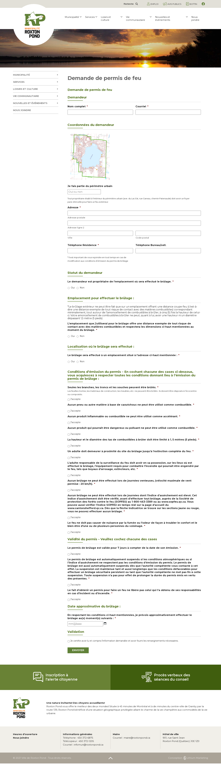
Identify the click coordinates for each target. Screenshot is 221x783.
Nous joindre (195, 18)
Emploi (152, 4)
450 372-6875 (78, 737)
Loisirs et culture (111, 18)
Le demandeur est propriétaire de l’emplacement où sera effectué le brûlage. (121, 281)
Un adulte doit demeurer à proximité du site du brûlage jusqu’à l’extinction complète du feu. (131, 451)
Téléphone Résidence (83, 245)
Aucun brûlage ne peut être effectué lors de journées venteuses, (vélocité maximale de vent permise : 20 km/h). (129, 482)
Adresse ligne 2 (76, 227)
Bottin (191, 4)
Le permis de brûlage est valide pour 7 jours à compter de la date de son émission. (124, 547)
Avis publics (172, 4)
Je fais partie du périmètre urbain (90, 186)
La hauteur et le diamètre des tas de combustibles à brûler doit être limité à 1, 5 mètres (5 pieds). (133, 439)
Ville (70, 237)
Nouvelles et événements (171, 18)
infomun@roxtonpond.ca (83, 744)
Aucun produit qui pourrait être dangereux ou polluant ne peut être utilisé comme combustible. (133, 427)
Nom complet (78, 106)
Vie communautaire (138, 18)
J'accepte (75, 399)
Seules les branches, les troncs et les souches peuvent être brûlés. (113, 387)
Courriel (142, 106)
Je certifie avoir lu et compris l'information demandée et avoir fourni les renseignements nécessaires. (124, 640)
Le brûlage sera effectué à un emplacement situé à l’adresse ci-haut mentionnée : (123, 355)
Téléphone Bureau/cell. (151, 245)
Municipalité (73, 17)
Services (91, 17)
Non (82, 287)
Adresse (74, 207)
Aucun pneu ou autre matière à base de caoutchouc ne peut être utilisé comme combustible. (131, 404)
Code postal (142, 237)
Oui (73, 287)
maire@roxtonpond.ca (131, 737)
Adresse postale (76, 217)
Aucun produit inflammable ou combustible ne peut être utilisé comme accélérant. (124, 416)
